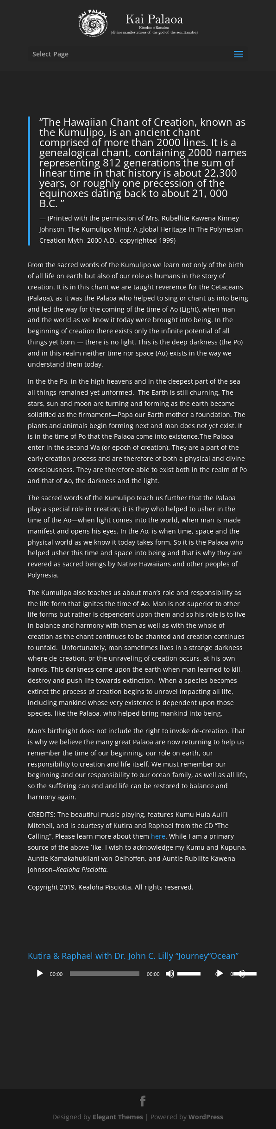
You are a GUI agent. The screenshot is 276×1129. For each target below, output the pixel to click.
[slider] (104, 973)
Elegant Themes (118, 1116)
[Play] (39, 973)
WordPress (205, 1116)
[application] (118, 973)
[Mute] (170, 973)
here (158, 836)
